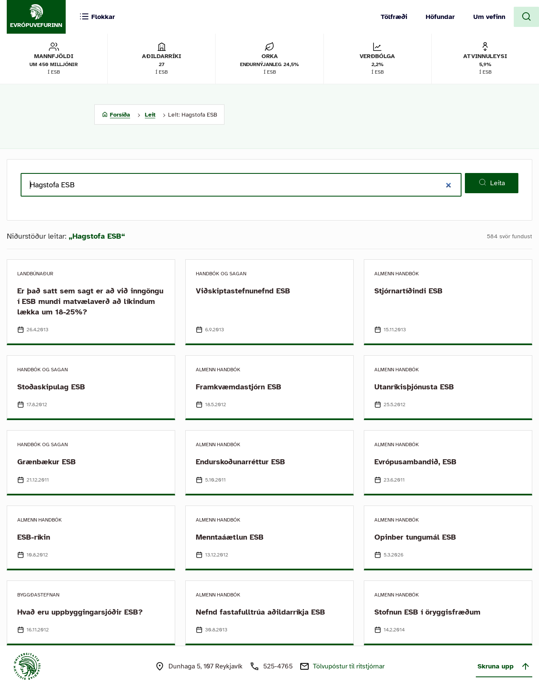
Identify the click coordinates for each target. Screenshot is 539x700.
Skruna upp (504, 666)
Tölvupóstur (348, 666)
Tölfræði (394, 17)
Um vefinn (489, 17)
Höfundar (440, 17)
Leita (491, 182)
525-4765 (278, 666)
